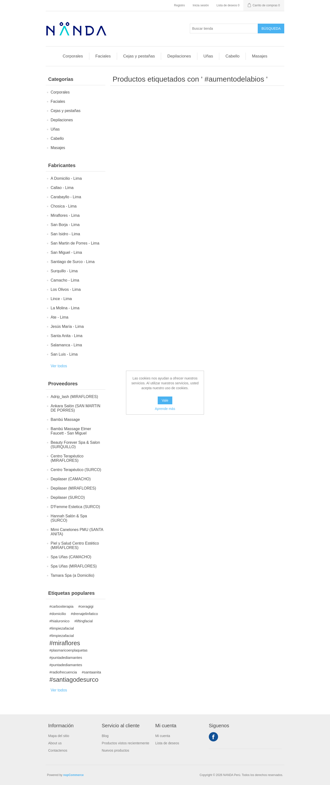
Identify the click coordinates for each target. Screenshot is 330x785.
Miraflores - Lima (65, 215)
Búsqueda (271, 28)
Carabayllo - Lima (66, 197)
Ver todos (59, 366)
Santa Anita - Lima (66, 336)
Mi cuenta (162, 736)
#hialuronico (59, 621)
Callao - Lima (62, 188)
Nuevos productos (115, 750)
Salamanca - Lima (66, 345)
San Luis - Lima (64, 354)
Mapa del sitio (58, 736)
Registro (179, 5)
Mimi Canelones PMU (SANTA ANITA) (77, 532)
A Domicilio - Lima (66, 178)
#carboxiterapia (61, 606)
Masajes (259, 56)
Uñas (208, 56)
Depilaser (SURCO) (68, 497)
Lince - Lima (61, 299)
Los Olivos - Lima (66, 289)
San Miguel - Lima (66, 252)
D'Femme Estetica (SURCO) (75, 507)
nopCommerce (73, 775)
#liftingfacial (83, 621)
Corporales (73, 56)
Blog (105, 736)
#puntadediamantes (65, 657)
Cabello (232, 56)
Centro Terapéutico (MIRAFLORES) (67, 458)
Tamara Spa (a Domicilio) (72, 575)
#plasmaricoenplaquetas (68, 650)
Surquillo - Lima (64, 271)
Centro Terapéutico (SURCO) (76, 470)
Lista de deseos (167, 743)
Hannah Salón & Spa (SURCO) (69, 518)
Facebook (213, 736)
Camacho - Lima (65, 280)
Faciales (103, 56)
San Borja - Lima (65, 225)
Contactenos (57, 750)
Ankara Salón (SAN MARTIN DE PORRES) (75, 408)
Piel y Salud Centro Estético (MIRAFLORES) (75, 545)
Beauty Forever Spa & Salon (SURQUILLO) (75, 444)
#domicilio (57, 614)
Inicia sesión (201, 5)
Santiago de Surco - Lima (73, 262)
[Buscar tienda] (224, 28)
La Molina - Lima (65, 308)
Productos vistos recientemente (125, 743)
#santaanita (91, 672)
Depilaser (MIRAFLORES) (73, 488)
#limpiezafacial (61, 628)
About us (55, 743)
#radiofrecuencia (63, 672)
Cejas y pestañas (139, 56)
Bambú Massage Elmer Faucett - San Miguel (71, 431)
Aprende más (165, 409)
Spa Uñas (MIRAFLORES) (74, 566)
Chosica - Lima (64, 206)
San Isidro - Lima (65, 234)
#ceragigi (85, 606)
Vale (165, 400)
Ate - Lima (59, 317)
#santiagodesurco (73, 679)
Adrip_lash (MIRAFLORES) (74, 397)
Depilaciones (179, 56)
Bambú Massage (65, 419)
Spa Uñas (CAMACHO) (71, 557)
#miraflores (64, 643)
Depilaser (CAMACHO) (71, 479)
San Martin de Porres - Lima (75, 243)
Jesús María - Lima (67, 326)
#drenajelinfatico (84, 614)
